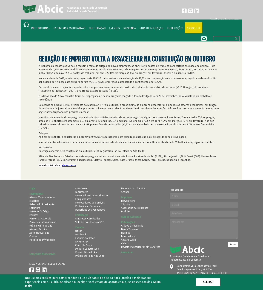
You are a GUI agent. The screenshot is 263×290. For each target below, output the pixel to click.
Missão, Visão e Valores (42, 197)
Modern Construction (87, 248)
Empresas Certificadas (87, 218)
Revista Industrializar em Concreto (140, 247)
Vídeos (125, 243)
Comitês (33, 215)
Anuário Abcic (128, 239)
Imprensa (129, 28)
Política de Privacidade (42, 239)
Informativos (128, 236)
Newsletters (128, 200)
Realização (81, 234)
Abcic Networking (39, 232)
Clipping (125, 204)
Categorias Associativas (69, 28)
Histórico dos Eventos (133, 188)
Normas (125, 232)
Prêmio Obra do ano (40, 225)
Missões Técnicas (38, 229)
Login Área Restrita (224, 20)
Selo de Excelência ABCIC (89, 222)
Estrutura (34, 208)
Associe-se (194, 28)
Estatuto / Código (39, 211)
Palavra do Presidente (41, 204)
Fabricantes (81, 192)
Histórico (34, 200)
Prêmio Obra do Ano (86, 252)
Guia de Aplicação (151, 28)
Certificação (97, 28)
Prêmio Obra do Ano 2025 (89, 255)
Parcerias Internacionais (42, 222)
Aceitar (208, 282)
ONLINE (79, 231)
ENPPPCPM (81, 241)
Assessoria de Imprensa (134, 208)
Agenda (125, 192)
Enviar (233, 244)
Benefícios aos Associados (90, 209)
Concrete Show (83, 245)
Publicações (175, 28)
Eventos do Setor (85, 238)
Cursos (33, 236)
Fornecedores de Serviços (90, 202)
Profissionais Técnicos (87, 206)
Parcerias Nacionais (40, 218)
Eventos (114, 28)
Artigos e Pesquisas (132, 225)
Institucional (40, 28)
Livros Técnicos (129, 229)
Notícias (125, 211)
